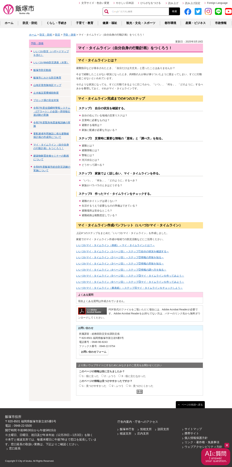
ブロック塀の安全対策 (46, 100)
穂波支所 (125, 433)
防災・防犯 (30, 23)
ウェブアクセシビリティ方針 (203, 446)
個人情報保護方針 (196, 437)
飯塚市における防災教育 (47, 77)
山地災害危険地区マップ (47, 85)
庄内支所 (143, 433)
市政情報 (221, 23)
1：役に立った (90, 376)
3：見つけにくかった (141, 385)
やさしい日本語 (125, 2)
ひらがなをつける (150, 2)
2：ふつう (110, 376)
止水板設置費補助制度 (46, 92)
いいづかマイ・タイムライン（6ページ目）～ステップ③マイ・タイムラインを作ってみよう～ (130, 281)
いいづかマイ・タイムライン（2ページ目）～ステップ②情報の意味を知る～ (120, 257)
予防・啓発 (69, 34)
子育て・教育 (84, 23)
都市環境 (170, 23)
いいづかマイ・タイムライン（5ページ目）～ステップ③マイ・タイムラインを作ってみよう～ (130, 275)
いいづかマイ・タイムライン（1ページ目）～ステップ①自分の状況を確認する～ (122, 251)
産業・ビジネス (195, 23)
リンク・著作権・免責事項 (202, 442)
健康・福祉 (110, 23)
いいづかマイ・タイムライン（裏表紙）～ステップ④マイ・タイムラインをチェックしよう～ (129, 287)
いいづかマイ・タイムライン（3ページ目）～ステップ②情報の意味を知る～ (120, 263)
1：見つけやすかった (94, 385)
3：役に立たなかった (133, 376)
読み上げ (173, 3)
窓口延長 (15, 448)
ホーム (9, 23)
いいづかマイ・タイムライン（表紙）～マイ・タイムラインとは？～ (115, 245)
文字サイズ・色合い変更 (95, 2)
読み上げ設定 (192, 3)
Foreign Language (217, 2)
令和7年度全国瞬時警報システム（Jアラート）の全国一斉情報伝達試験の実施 (51, 111)
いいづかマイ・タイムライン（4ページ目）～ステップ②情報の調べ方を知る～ (121, 269)
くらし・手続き (56, 23)
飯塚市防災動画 (42, 70)
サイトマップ (193, 429)
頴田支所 (163, 429)
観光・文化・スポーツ (140, 23)
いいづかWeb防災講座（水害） (51, 62)
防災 (57, 34)
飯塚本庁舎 (127, 429)
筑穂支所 (146, 429)
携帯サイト (192, 433)
